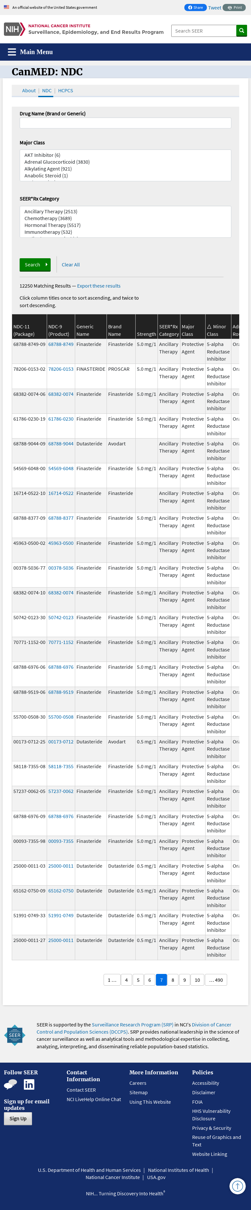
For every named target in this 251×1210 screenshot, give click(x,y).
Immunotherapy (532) (125, 232)
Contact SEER (81, 1089)
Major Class (32, 142)
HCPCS (65, 90)
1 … (112, 980)
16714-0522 (61, 493)
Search (32, 264)
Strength (146, 334)
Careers (137, 1083)
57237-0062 (61, 791)
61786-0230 (61, 418)
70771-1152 (61, 642)
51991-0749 (61, 915)
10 (197, 980)
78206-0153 (61, 369)
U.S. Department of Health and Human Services (89, 1170)
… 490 (216, 980)
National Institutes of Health (178, 1170)
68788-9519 (61, 692)
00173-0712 (61, 741)
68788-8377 (61, 518)
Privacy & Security (211, 1128)
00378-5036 (61, 567)
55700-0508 (61, 716)
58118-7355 (61, 766)
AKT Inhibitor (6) (125, 155)
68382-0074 (61, 394)
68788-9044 (61, 443)
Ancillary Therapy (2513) (125, 211)
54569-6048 (61, 468)
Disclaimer (203, 1092)
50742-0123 (61, 617)
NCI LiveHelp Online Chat (94, 1099)
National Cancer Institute (113, 1177)
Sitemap (138, 1092)
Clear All (71, 264)
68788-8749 (61, 344)
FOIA (197, 1101)
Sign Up (17, 1118)
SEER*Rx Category (39, 198)
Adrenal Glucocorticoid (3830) (125, 161)
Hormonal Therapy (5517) (125, 225)
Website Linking (209, 1154)
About (29, 90)
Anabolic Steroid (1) (125, 175)
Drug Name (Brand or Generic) (53, 113)
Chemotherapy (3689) (125, 218)
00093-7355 (61, 841)
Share (197, 8)
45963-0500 (61, 543)
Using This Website (150, 1101)
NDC (47, 90)
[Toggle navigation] (30, 52)
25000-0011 (61, 865)
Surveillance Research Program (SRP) (133, 1024)
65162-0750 (61, 890)
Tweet (214, 7)
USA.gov (156, 1177)
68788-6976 (61, 667)
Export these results (99, 285)
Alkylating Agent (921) (125, 168)
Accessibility (205, 1083)
